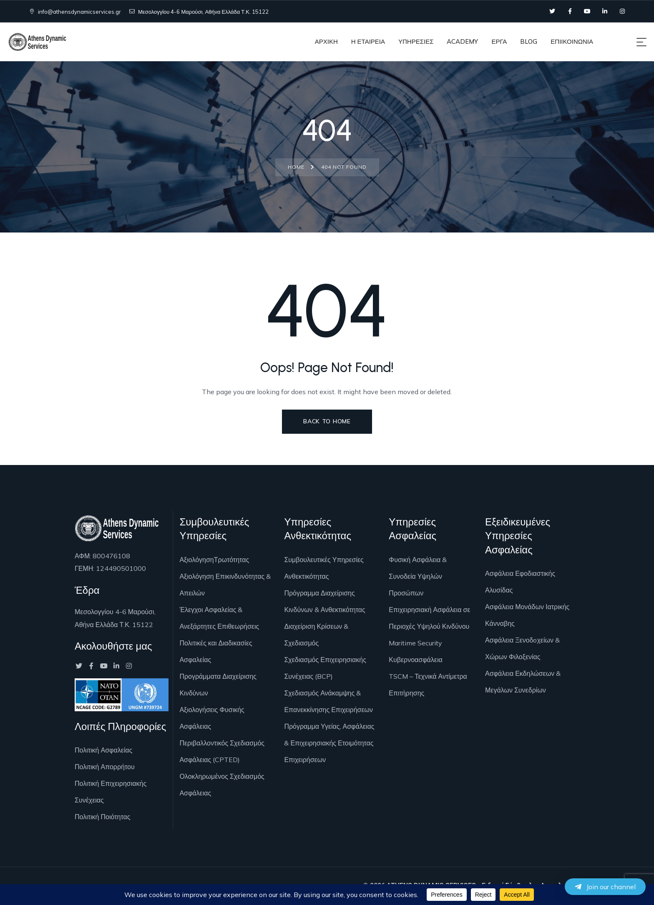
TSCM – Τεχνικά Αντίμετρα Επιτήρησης (428, 684)
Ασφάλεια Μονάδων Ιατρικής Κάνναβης (527, 615)
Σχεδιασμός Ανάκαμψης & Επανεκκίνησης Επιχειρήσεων (328, 701)
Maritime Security (415, 643)
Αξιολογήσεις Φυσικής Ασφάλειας (211, 717)
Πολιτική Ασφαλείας (103, 750)
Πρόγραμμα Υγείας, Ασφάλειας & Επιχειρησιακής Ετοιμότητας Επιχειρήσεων (329, 743)
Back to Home (326, 421)
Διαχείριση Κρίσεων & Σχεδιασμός (316, 634)
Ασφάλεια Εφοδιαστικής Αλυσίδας (520, 581)
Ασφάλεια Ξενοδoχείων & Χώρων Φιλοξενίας (522, 648)
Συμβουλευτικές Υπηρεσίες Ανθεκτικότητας (323, 567)
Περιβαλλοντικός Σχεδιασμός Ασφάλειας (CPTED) (221, 751)
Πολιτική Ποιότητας (102, 816)
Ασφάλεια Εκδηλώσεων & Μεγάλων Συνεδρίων (523, 681)
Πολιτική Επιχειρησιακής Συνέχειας (110, 791)
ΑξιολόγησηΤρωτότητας (214, 559)
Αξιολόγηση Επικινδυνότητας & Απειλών (225, 584)
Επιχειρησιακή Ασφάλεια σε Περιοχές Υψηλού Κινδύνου (429, 617)
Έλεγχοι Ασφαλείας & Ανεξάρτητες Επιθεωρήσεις (219, 617)
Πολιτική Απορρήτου (105, 766)
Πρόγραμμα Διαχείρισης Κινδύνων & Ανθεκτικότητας (324, 601)
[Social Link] (552, 11)
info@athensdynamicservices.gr (75, 11)
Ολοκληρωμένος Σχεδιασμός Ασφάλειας (221, 784)
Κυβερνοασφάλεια (415, 659)
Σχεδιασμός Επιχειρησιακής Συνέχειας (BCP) (325, 667)
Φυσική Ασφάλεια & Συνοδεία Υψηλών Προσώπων (418, 576)
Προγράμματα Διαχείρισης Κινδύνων (218, 684)
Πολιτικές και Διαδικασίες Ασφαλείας (215, 651)
